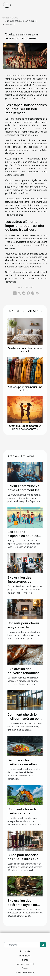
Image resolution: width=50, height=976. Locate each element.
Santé (25, 959)
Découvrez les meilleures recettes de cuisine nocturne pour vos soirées (24, 766)
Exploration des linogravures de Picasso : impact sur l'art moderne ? (22, 583)
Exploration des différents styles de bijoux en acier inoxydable (22, 907)
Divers (15, 17)
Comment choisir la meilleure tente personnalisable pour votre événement (23, 815)
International (25, 955)
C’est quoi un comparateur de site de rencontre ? (25, 427)
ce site (36, 128)
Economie (25, 951)
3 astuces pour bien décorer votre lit (25, 350)
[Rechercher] (21, 944)
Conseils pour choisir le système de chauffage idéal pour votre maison (23, 629)
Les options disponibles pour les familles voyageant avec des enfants (22, 538)
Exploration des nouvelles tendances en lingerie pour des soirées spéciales (23, 675)
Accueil (5, 17)
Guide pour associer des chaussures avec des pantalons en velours (23, 861)
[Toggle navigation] (7, 5)
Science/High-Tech (25, 964)
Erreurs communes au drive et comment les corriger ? (24, 490)
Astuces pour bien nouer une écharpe (25, 388)
